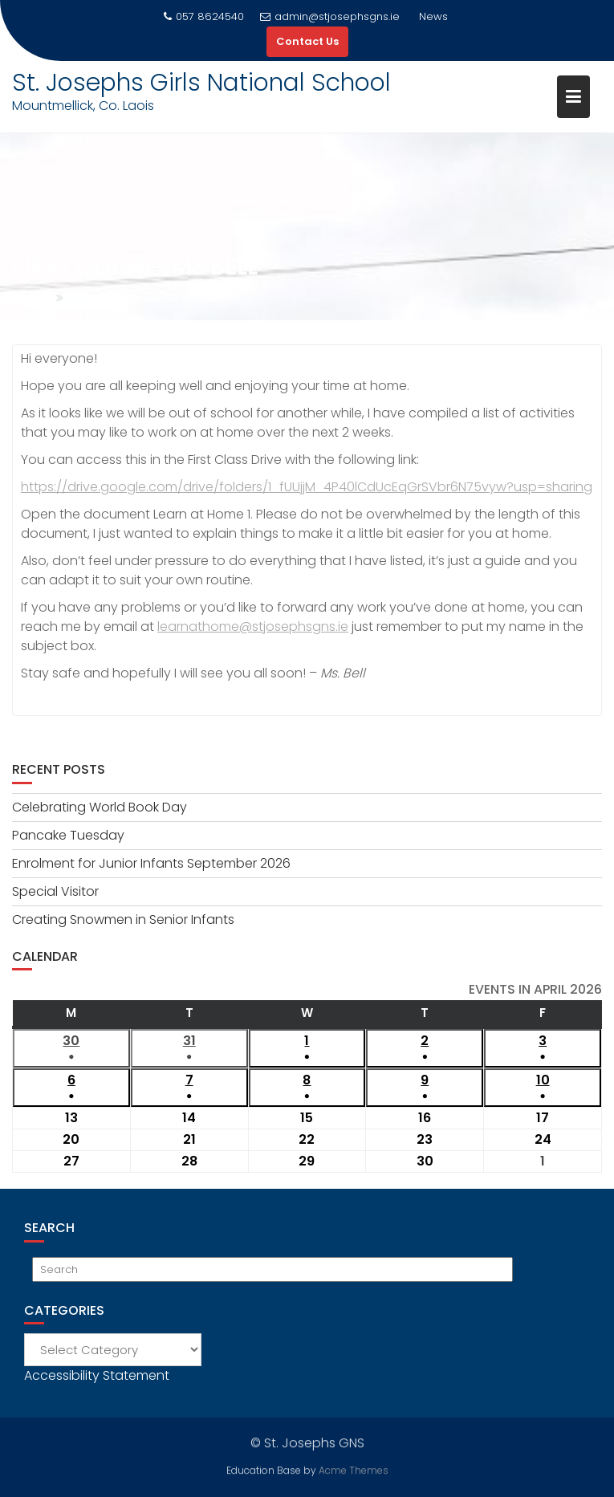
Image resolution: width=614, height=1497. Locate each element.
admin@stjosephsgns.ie (330, 16)
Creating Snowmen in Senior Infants (123, 919)
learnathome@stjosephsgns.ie (252, 626)
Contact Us (307, 41)
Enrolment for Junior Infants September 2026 (151, 863)
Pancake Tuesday (68, 835)
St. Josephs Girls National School (201, 83)
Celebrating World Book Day (99, 807)
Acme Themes (353, 1469)
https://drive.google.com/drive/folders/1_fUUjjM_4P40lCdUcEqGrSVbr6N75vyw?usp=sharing (306, 487)
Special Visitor (55, 891)
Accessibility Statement (96, 1375)
